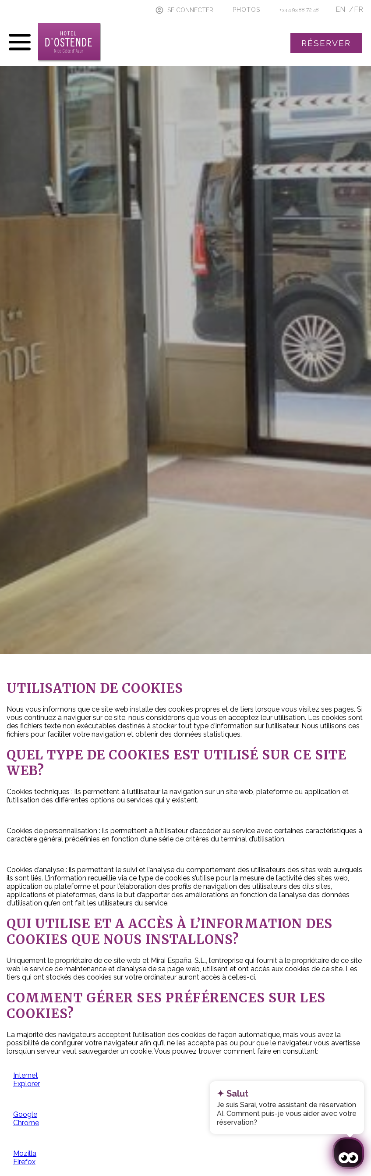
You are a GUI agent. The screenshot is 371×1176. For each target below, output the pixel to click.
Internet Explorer (26, 1079)
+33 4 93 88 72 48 (299, 10)
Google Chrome (26, 1118)
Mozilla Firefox (24, 1157)
